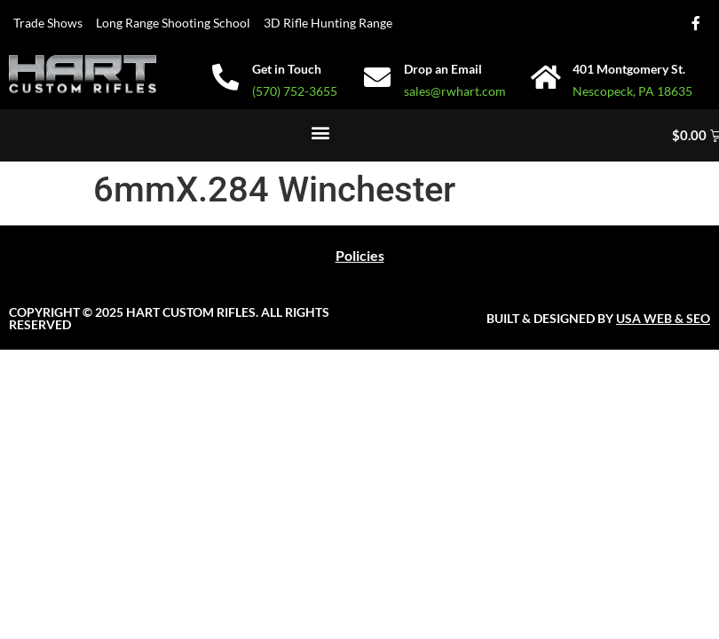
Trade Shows (48, 22)
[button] (321, 132)
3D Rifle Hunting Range (328, 22)
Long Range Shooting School (173, 22)
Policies (360, 255)
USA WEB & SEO (663, 318)
